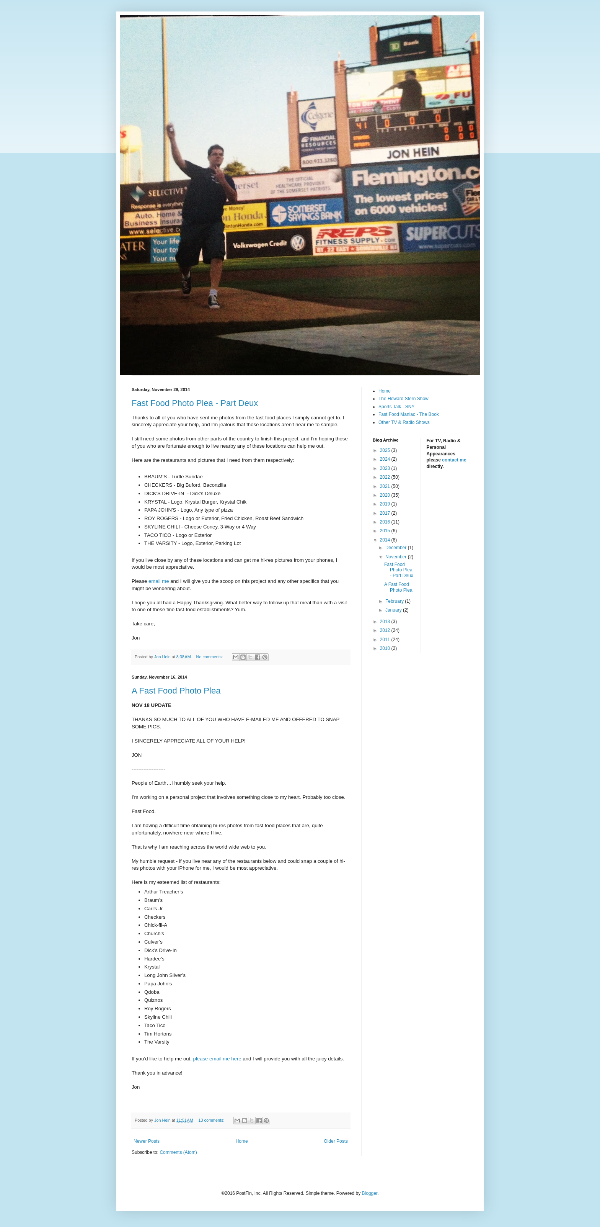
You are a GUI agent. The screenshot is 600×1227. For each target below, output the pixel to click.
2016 (385, 522)
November (396, 557)
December (396, 547)
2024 (385, 459)
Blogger (369, 1193)
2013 (385, 621)
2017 (385, 513)
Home (242, 1141)
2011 (385, 639)
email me (158, 581)
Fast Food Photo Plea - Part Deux (195, 403)
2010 (385, 648)
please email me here (217, 1059)
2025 (385, 450)
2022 (385, 477)
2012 (385, 630)
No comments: (210, 656)
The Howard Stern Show (403, 398)
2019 (385, 504)
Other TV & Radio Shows (404, 422)
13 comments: (212, 1120)
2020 (385, 495)
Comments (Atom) (178, 1152)
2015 (385, 530)
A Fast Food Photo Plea (176, 690)
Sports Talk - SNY (396, 406)
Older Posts (336, 1141)
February (395, 601)
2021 (385, 486)
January (394, 610)
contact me (454, 460)
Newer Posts (147, 1141)
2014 (385, 540)
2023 (385, 468)
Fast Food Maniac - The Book (408, 414)
